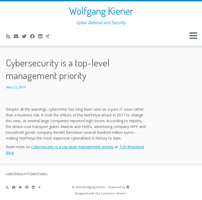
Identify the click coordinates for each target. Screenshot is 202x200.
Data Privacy (38, 173)
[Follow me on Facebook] (34, 36)
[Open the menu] (193, 36)
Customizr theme (113, 193)
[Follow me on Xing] (49, 36)
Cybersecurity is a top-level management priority (72, 146)
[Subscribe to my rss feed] (10, 36)
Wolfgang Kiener (101, 10)
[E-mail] (18, 36)
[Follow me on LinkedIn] (42, 36)
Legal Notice (15, 173)
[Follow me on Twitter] (26, 36)
